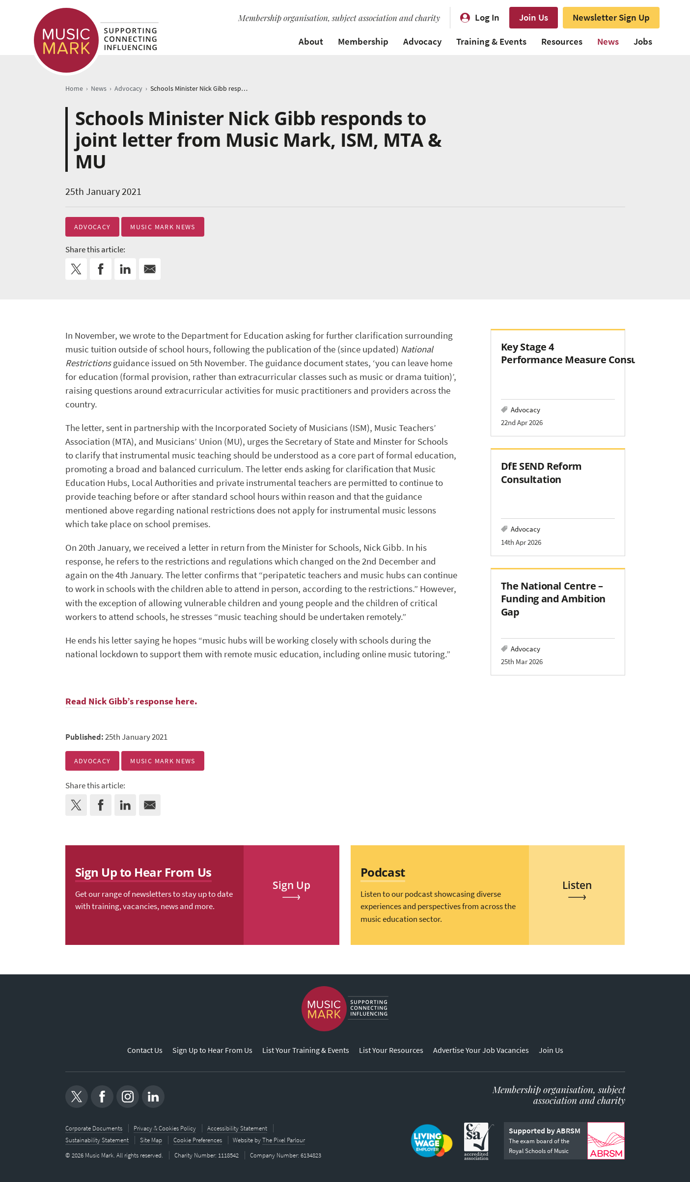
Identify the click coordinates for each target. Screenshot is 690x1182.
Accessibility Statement (237, 1128)
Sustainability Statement (97, 1140)
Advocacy (422, 41)
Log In (487, 17)
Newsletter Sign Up (611, 17)
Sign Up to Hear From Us (212, 1050)
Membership (363, 41)
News (608, 41)
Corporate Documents (93, 1128)
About (311, 41)
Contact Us (145, 1050)
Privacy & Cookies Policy (165, 1128)
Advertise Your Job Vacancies (481, 1050)
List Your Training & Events (305, 1050)
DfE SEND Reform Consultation (541, 472)
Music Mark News (162, 226)
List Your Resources (391, 1050)
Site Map (151, 1140)
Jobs (643, 41)
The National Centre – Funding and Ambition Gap (553, 598)
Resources (561, 41)
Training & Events (491, 41)
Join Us (533, 17)
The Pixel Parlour (284, 1140)
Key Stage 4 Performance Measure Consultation (585, 353)
